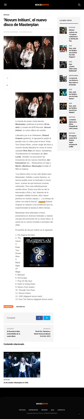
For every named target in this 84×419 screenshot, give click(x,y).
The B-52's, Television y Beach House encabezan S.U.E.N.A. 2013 (42, 334)
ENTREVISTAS (33, 410)
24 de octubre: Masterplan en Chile (16, 383)
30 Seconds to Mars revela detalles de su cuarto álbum (13, 334)
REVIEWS (44, 410)
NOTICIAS (22, 410)
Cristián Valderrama (11, 32)
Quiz (70, 45)
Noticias (6, 15)
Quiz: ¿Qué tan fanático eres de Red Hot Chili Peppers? (73, 53)
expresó (42, 202)
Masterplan (20, 306)
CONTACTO (61, 410)
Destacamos (73, 75)
